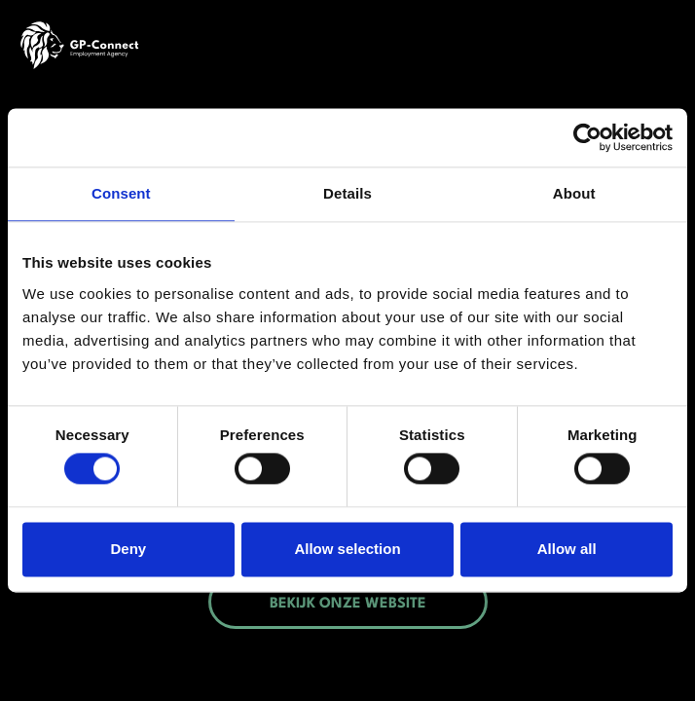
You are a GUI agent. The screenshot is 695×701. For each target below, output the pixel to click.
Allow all (567, 548)
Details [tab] (347, 193)
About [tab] (574, 193)
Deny (128, 548)
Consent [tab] (121, 193)
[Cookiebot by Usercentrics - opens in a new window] (587, 137)
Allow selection (347, 548)
